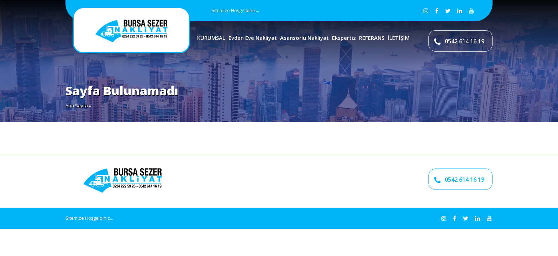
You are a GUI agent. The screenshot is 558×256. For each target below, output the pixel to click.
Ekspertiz (344, 37)
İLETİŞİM (399, 37)
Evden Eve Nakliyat (252, 37)
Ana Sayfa (76, 105)
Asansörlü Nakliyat (304, 37)
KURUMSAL (211, 37)
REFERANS (371, 37)
